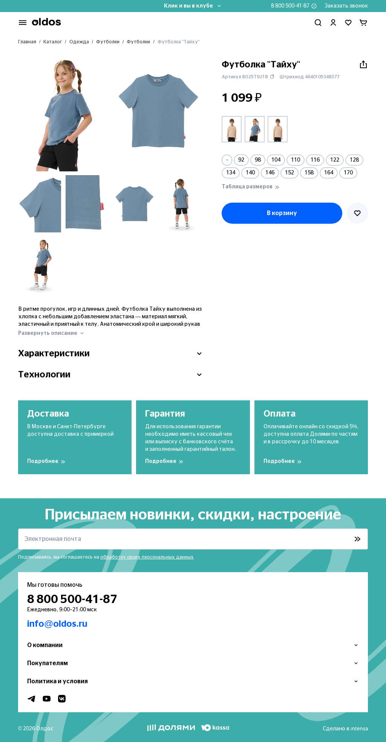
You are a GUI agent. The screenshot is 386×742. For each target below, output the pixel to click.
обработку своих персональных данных (147, 557)
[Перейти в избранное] (348, 22)
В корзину (282, 213)
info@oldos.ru (57, 624)
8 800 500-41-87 (290, 6)
